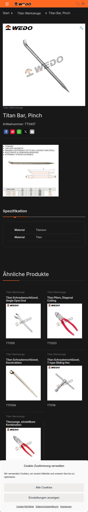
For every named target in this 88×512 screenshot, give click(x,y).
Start (6, 13)
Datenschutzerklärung (47, 506)
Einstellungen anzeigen (44, 497)
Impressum (66, 506)
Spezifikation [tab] (15, 211)
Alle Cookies (44, 487)
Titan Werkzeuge (29, 13)
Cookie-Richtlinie (25, 506)
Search (78, 4)
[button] (81, 27)
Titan (39, 237)
